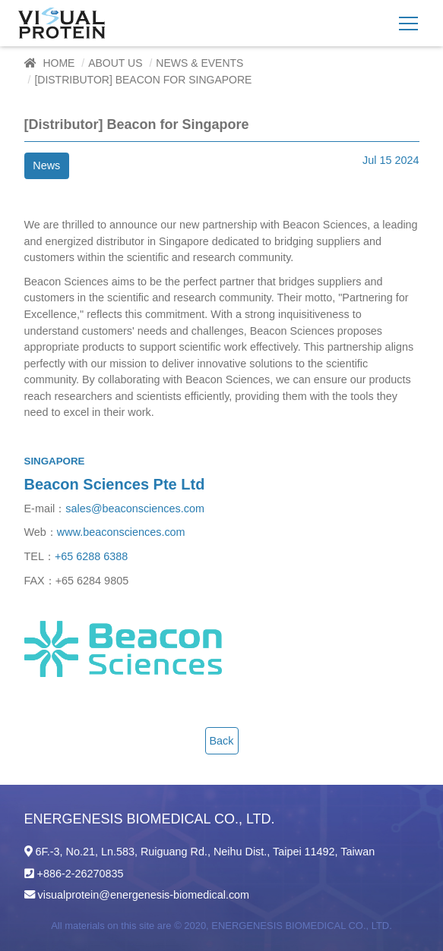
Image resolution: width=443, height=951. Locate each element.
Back (222, 741)
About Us (115, 63)
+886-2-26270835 (80, 874)
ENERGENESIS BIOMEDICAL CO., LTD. (301, 925)
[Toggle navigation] (408, 23)
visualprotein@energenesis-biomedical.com (144, 895)
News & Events (199, 63)
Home (58, 63)
